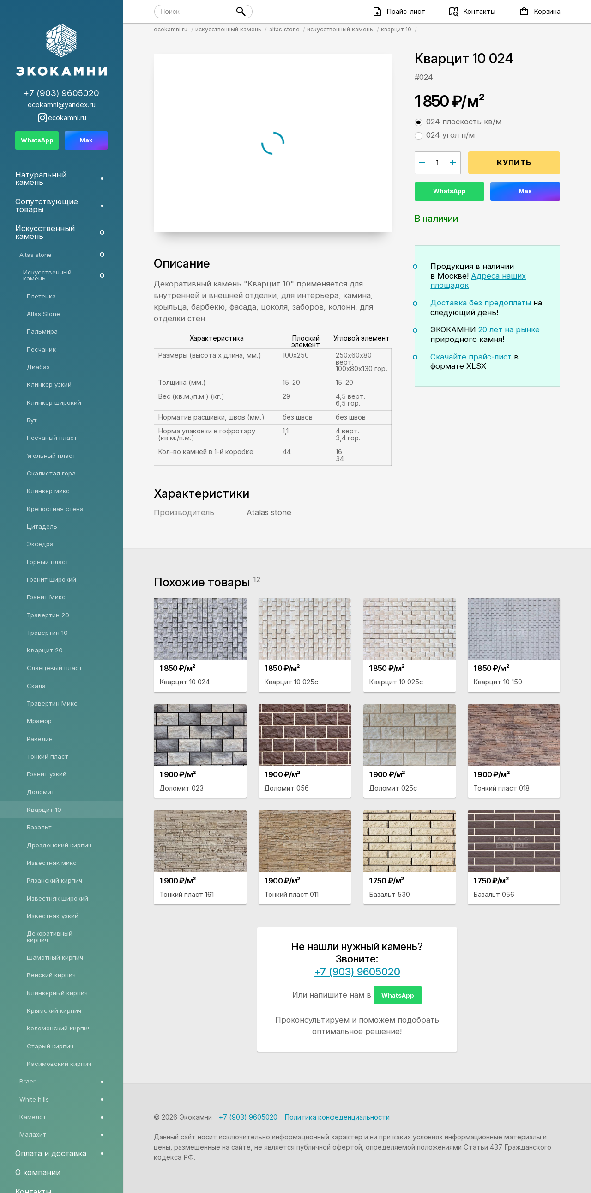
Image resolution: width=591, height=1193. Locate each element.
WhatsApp (449, 191)
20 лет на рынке (509, 329)
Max (525, 191)
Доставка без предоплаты (480, 302)
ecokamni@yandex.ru (62, 105)
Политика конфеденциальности (337, 1117)
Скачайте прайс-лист (471, 356)
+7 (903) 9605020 (357, 972)
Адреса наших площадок (478, 280)
